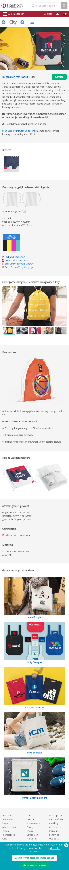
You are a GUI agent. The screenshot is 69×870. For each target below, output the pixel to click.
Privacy (30, 827)
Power (5, 823)
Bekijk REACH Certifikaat (17, 535)
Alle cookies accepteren (34, 865)
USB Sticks (7, 815)
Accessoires (55, 827)
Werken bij (32, 838)
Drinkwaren (7, 819)
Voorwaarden (33, 823)
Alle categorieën (13, 14)
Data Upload (55, 815)
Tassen (5, 830)
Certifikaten (32, 834)
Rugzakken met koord (15, 77)
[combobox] (45, 5)
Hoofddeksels (8, 834)
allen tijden (55, 848)
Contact (48, 13)
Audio (4, 838)
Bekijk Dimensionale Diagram (19, 263)
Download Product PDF (15, 260)
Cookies (30, 830)
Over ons (31, 819)
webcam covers (9, 827)
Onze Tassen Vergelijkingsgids (19, 267)
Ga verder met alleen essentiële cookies (34, 858)
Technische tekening (15, 256)
